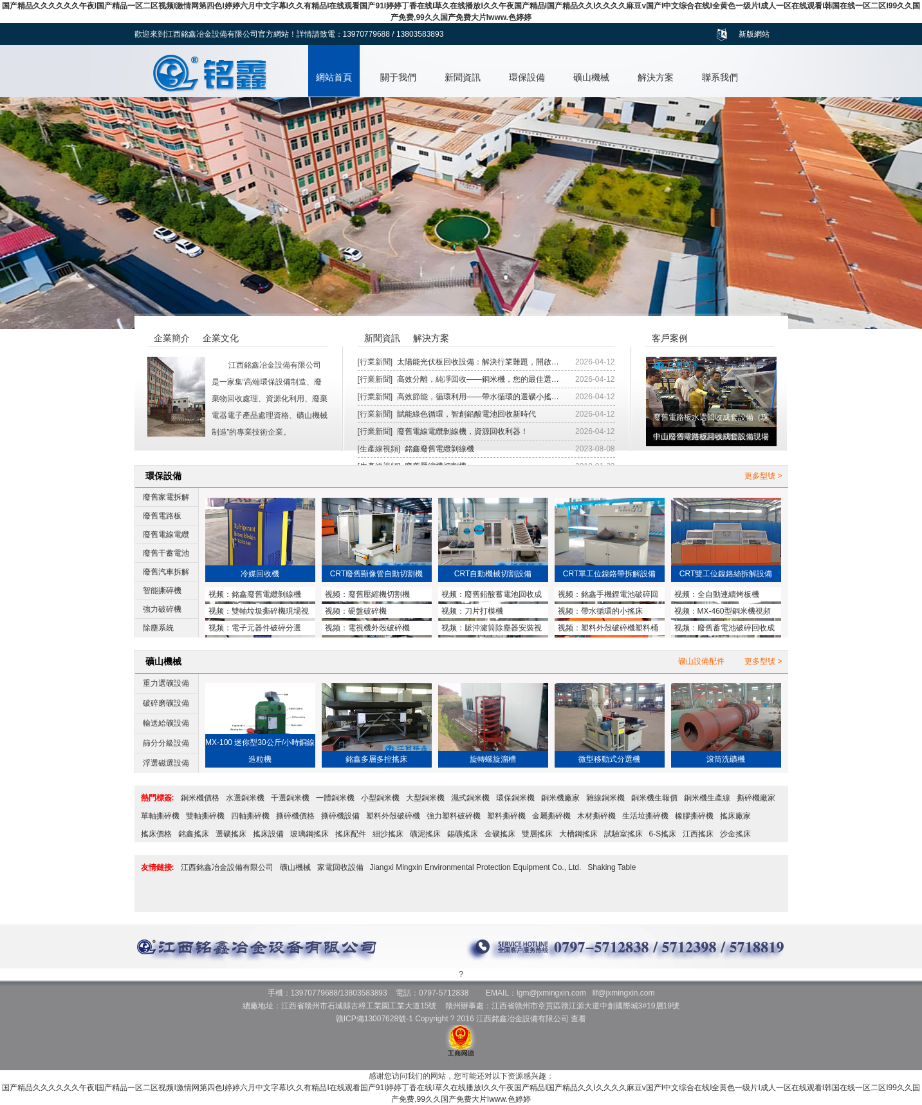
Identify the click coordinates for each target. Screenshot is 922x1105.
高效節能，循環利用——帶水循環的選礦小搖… (478, 396)
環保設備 (527, 77)
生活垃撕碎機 (645, 815)
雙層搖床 (537, 833)
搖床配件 (350, 833)
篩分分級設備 (166, 743)
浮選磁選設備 (166, 763)
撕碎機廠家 (756, 797)
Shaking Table (611, 867)
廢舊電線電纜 (166, 534)
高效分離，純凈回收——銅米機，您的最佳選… (478, 379)
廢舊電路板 (162, 515)
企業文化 (221, 338)
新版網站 (754, 34)
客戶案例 (670, 338)
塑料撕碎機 (506, 815)
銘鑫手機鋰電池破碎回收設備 (608, 595)
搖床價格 (156, 833)
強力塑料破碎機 (454, 815)
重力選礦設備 (166, 683)
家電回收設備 (340, 867)
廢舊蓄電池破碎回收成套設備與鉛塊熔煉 (724, 629)
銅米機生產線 (707, 797)
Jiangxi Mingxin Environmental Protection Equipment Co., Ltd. (476, 867)
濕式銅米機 (470, 797)
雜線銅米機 (605, 797)
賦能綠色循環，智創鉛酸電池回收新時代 (466, 414)
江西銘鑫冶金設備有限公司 (227, 867)
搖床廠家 (735, 815)
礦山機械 (591, 77)
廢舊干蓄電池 (166, 553)
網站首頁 (334, 77)
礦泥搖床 (425, 833)
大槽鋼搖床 (578, 833)
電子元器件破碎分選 (266, 627)
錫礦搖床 (462, 833)
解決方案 (656, 77)
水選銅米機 (245, 797)
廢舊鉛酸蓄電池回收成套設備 (491, 595)
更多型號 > (763, 475)
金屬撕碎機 (551, 815)
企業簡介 (172, 338)
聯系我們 (720, 77)
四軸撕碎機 (250, 815)
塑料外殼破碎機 (393, 815)
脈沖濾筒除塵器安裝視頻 (491, 629)
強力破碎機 (162, 609)
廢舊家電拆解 (166, 497)
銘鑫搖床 (193, 833)
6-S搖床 (663, 833)
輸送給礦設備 (166, 723)
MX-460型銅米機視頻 (734, 611)
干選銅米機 (290, 797)
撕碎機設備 (340, 815)
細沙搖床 (388, 833)
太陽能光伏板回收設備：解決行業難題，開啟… (478, 361)
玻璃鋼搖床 (309, 833)
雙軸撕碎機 (205, 815)
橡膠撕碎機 (694, 815)
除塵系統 (158, 627)
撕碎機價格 (295, 815)
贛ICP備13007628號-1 (374, 1018)
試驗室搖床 (623, 833)
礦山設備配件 (701, 661)
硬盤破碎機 (367, 611)
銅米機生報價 (654, 797)
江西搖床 (698, 833)
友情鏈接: (157, 867)
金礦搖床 (499, 833)
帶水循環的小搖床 (612, 611)
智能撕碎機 (162, 590)
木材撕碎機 (596, 815)
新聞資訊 (463, 77)
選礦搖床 (231, 833)
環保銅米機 (515, 797)
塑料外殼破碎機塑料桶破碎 (608, 629)
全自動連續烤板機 (728, 594)
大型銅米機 (425, 797)
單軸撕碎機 (160, 815)
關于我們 (398, 77)
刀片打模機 (484, 611)
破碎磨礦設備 (166, 703)
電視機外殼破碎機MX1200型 (367, 629)
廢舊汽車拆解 (166, 571)
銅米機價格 (200, 797)
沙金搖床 (735, 833)
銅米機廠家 (560, 797)
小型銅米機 (380, 797)
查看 (578, 1018)
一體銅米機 (335, 797)
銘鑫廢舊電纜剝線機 (439, 448)
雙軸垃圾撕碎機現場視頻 (258, 612)
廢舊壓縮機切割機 (379, 594)
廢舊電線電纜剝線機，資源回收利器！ (462, 431)
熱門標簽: (157, 797)
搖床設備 (268, 833)
